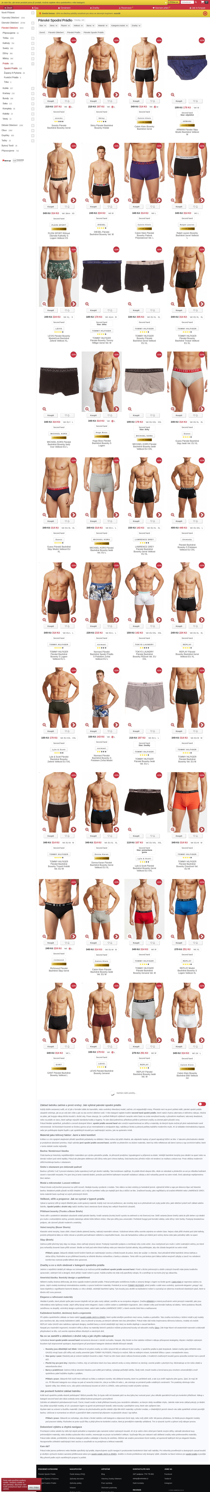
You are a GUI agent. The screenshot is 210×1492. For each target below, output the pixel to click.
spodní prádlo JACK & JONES (92, 1317)
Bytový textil (8, 145)
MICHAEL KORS (58, 434)
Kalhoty (6, 43)
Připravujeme (9, 33)
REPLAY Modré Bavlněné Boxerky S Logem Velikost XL (187, 970)
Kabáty (6, 114)
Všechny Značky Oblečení (111, 1479)
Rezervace (126, 7)
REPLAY (187, 645)
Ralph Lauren (187, 225)
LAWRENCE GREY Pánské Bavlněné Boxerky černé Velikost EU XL (144, 550)
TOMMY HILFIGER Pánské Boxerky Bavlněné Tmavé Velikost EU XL (187, 339)
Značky (94, 8)
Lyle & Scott (58, 750)
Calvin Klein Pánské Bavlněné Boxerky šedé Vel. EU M (101, 971)
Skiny (102, 118)
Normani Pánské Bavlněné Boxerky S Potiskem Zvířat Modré (101, 758)
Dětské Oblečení (9, 125)
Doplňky (5, 135)
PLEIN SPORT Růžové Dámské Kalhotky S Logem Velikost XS (59, 235)
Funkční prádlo (11, 77)
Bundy (6, 98)
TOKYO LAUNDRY (144, 645)
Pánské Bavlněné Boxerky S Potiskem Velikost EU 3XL (187, 547)
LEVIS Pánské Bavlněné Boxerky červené (101, 1072)
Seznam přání (161, 7)
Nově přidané (8, 12)
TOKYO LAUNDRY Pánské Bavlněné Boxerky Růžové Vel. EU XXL (144, 655)
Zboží (8, 8)
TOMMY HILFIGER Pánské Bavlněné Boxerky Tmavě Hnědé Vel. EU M (59, 865)
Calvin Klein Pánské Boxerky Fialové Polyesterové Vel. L (144, 235)
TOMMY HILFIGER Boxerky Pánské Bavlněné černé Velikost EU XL (144, 339)
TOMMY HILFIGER (101, 331)
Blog (103, 1474)
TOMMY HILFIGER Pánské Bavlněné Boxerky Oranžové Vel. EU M (187, 865)
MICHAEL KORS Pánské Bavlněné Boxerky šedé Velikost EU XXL (144, 446)
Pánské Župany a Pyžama (48, 1479)
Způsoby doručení (77, 1479)
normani (101, 645)
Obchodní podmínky (109, 1488)
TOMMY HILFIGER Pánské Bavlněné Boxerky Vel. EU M (187, 759)
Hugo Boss (102, 432)
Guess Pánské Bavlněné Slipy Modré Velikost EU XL (59, 549)
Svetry (6, 48)
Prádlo (6, 63)
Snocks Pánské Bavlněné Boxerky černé (58, 126)
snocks (59, 118)
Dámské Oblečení (10, 23)
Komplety (7, 108)
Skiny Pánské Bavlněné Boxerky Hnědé (101, 126)
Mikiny (6, 58)
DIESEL (102, 225)
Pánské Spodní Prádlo (46, 1474)
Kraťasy (6, 93)
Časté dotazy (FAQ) (77, 1474)
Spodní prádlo (11, 68)
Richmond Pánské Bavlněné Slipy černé (59, 969)
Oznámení (64, 8)
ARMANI (187, 121)
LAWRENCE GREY (144, 540)
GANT (59, 1065)
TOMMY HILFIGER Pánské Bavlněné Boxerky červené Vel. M (144, 970)
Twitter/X (167, 1479)
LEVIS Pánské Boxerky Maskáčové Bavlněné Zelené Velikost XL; (59, 338)
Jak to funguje (197, 8)
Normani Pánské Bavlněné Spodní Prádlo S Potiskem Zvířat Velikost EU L (101, 655)
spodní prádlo (191, 1454)
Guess (187, 434)
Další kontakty (138, 1483)
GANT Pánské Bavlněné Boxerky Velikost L (58, 1074)
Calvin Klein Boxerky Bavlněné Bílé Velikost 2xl (187, 1075)
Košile (6, 88)
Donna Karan (101, 854)
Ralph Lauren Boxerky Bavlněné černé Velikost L (187, 235)
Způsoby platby (76, 1483)
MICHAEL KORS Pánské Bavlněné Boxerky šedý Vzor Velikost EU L (59, 444)
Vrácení (73, 1488)
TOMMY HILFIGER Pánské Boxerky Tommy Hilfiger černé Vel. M (101, 340)
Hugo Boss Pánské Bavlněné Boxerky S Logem (101, 443)
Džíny (5, 53)
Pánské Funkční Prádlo (47, 1483)
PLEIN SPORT (59, 225)
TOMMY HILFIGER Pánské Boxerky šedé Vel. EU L (144, 761)
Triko (6, 82)
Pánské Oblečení (10, 28)
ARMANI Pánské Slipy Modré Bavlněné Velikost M (187, 132)
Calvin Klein (144, 118)
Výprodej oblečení (10, 17)
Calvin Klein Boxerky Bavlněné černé (144, 127)
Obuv (4, 130)
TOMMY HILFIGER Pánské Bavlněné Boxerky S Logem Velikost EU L (59, 655)
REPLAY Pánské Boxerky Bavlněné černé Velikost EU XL (187, 654)
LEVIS (59, 329)
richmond (59, 960)
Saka (5, 103)
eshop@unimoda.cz (140, 1479)
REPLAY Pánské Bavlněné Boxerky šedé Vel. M (144, 1074)
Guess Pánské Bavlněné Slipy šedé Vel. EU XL (187, 442)
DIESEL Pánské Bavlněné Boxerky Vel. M (102, 233)
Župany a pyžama (12, 73)
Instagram (168, 1483)
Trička (5, 38)
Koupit (51, 101)
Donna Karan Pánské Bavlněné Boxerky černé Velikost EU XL (101, 865)
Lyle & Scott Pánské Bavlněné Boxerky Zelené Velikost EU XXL (59, 759)
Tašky (4, 140)
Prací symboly (106, 1483)
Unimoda (187, 540)
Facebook (168, 1474)
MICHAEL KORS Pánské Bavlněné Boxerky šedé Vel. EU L (102, 550)
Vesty (5, 119)
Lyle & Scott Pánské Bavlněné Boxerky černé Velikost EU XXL (144, 868)
